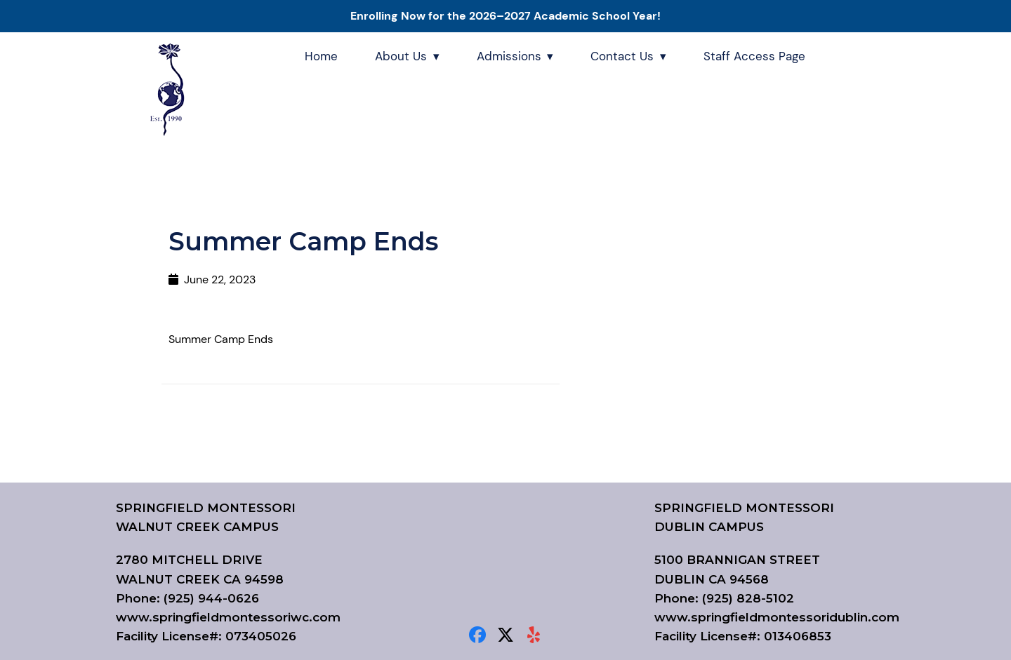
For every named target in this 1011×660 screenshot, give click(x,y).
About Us (401, 56)
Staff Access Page (754, 56)
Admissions (509, 56)
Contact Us (622, 56)
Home (321, 56)
